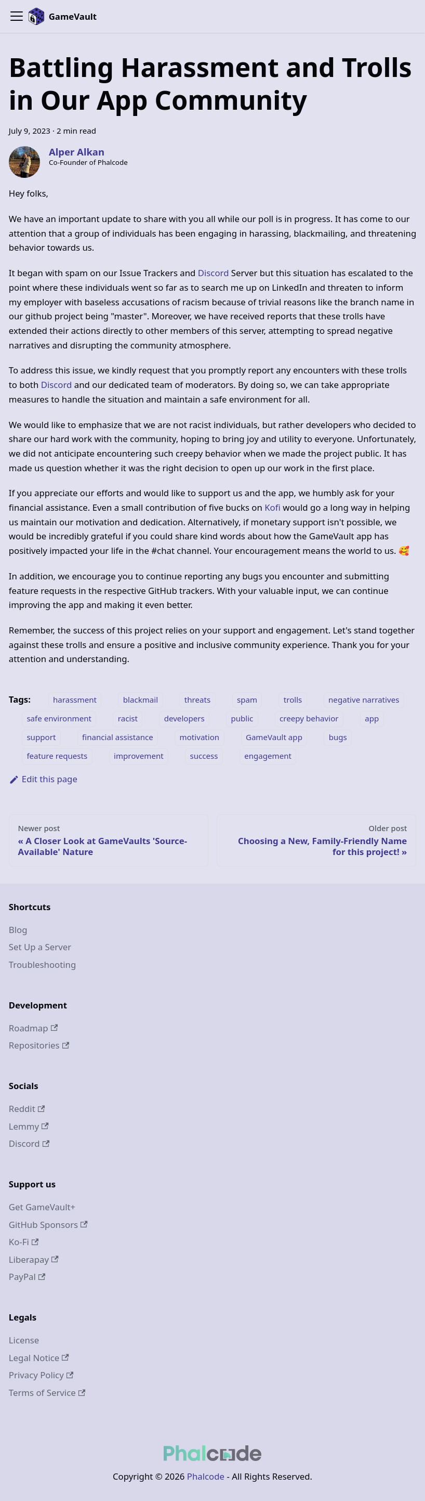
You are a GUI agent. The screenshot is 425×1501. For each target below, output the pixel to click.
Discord (213, 273)
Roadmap (33, 1028)
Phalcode (205, 1476)
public (242, 719)
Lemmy (29, 1126)
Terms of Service (47, 1393)
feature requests (56, 756)
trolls (293, 699)
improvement (139, 756)
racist (128, 719)
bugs (338, 737)
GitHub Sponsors (48, 1225)
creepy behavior (309, 719)
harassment (75, 699)
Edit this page (43, 779)
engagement (267, 756)
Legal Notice (39, 1358)
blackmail (140, 699)
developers (184, 719)
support (41, 737)
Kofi (272, 507)
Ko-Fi (24, 1242)
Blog (18, 930)
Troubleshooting (42, 965)
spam (247, 699)
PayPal (27, 1277)
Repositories (39, 1045)
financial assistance (117, 737)
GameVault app (274, 737)
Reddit (27, 1109)
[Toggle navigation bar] (16, 16)
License (24, 1340)
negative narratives (363, 699)
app (372, 719)
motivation (200, 737)
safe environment (58, 719)
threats (197, 699)
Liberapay (34, 1259)
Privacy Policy (41, 1375)
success (204, 756)
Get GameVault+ (42, 1207)
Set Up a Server (40, 947)
